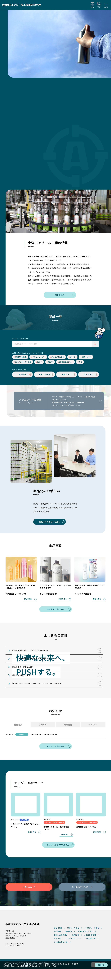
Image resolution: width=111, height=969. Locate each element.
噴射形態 (22, 374)
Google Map (10, 933)
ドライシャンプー (38, 357)
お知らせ (57, 934)
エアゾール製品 (73, 923)
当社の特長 (58, 923)
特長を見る (60, 295)
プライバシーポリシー (12, 958)
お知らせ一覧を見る (55, 746)
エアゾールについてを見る (58, 844)
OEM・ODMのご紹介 (85, 927)
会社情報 (57, 927)
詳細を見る (28, 599)
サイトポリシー (25, 958)
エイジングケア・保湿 (23, 362)
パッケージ (88, 374)
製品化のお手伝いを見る (49, 521)
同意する (101, 965)
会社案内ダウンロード (82, 887)
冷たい (39, 362)
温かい (50, 362)
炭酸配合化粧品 (20, 357)
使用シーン (66, 374)
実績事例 (68, 927)
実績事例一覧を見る (55, 609)
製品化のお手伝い (61, 930)
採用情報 (75, 930)
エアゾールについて (73, 934)
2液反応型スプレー (66, 362)
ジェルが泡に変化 (57, 357)
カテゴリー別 (44, 374)
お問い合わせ (29, 887)
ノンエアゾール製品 (91, 923)
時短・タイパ (86, 357)
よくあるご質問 (90, 930)
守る (80, 362)
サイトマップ (47, 958)
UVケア (73, 357)
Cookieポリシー (36, 958)
